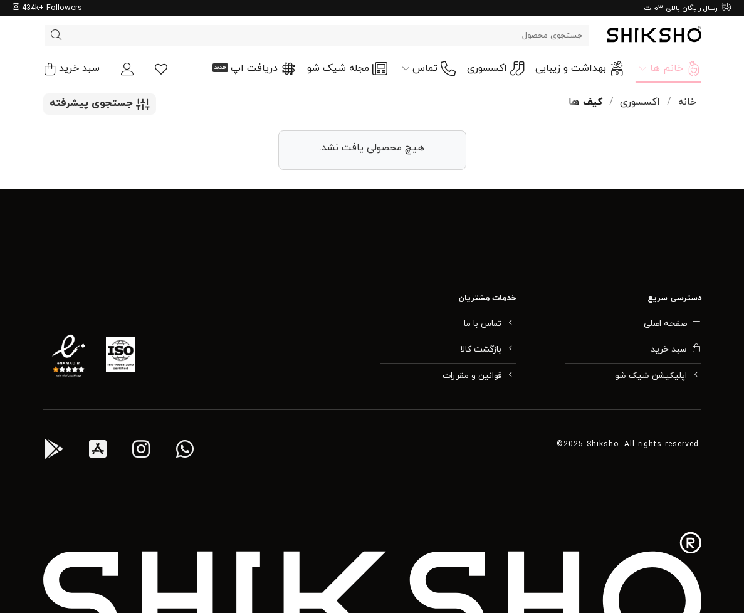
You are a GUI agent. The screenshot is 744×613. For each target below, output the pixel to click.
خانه (687, 102)
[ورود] (127, 69)
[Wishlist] (161, 69)
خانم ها (670, 68)
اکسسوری (495, 68)
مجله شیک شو (347, 68)
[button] (71, 68)
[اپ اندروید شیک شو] (53, 451)
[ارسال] (57, 35)
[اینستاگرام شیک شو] (141, 451)
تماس (429, 68)
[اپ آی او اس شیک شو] (98, 451)
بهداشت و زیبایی (579, 68)
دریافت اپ (263, 68)
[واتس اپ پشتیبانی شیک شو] (185, 451)
